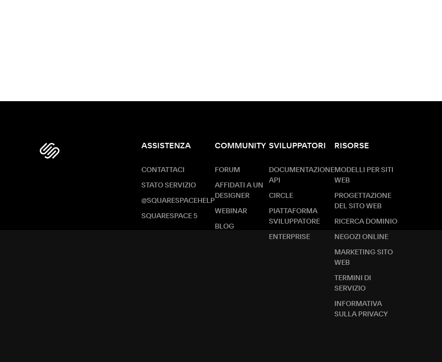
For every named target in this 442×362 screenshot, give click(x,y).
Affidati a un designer (239, 190)
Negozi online (361, 237)
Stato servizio (168, 185)
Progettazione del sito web (362, 201)
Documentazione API (301, 175)
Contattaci (163, 170)
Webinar (231, 211)
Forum (227, 170)
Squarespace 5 (169, 216)
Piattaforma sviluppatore (294, 216)
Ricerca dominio (365, 221)
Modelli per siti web (363, 175)
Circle (281, 195)
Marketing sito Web (363, 257)
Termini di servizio (352, 283)
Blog (224, 226)
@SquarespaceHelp (178, 200)
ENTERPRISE (289, 237)
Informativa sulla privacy (361, 309)
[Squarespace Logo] (50, 151)
